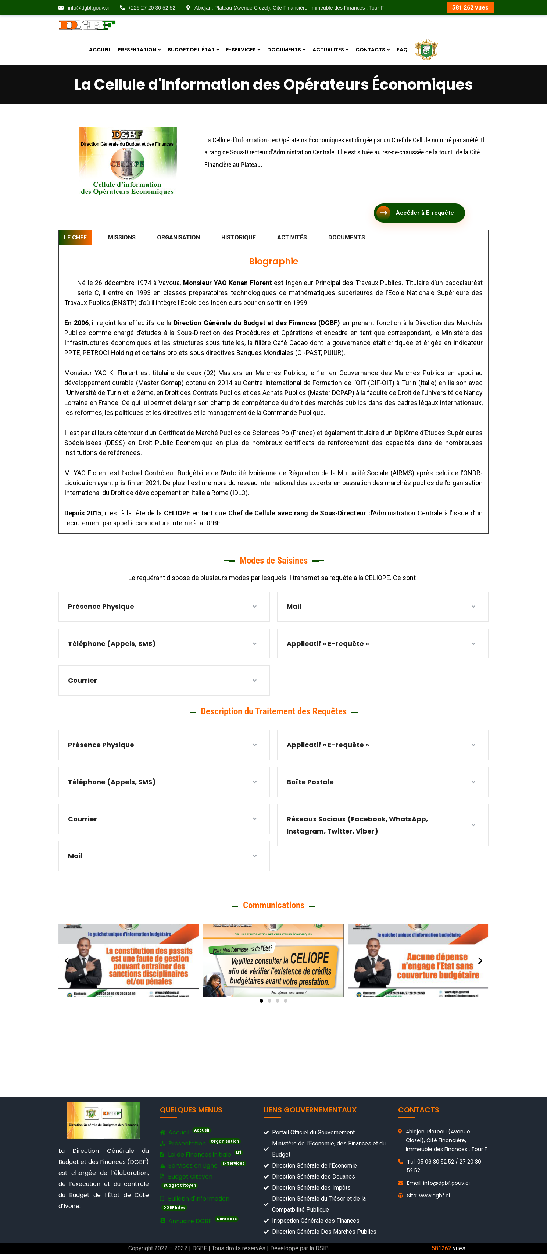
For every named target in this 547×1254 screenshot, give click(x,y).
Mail (295, 606)
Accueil (185, 1132)
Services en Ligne (203, 1165)
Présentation (200, 1143)
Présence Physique (102, 606)
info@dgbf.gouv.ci (83, 8)
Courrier (82, 680)
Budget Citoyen (186, 1180)
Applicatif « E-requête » (328, 643)
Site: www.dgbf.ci (428, 1195)
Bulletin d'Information (194, 1202)
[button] (66, 960)
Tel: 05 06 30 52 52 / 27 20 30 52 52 (444, 1166)
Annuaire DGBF (199, 1220)
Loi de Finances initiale (201, 1154)
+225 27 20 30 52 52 (147, 8)
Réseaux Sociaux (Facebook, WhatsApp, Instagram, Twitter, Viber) (357, 825)
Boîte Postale (310, 781)
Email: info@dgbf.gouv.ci (438, 1183)
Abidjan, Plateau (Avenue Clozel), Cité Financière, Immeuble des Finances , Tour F (285, 8)
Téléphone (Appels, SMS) (112, 643)
